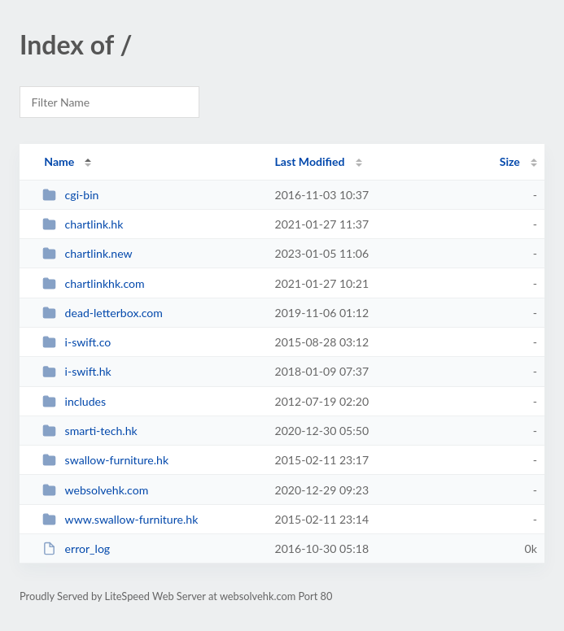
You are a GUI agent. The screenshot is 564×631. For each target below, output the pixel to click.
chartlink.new (87, 253)
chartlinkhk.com (93, 283)
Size (510, 161)
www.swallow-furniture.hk (120, 519)
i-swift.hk (76, 371)
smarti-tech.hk (90, 430)
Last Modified (310, 161)
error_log (76, 548)
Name (59, 161)
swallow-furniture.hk (105, 460)
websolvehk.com (95, 490)
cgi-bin (70, 195)
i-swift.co (76, 342)
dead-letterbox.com (102, 313)
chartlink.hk (82, 224)
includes (74, 401)
